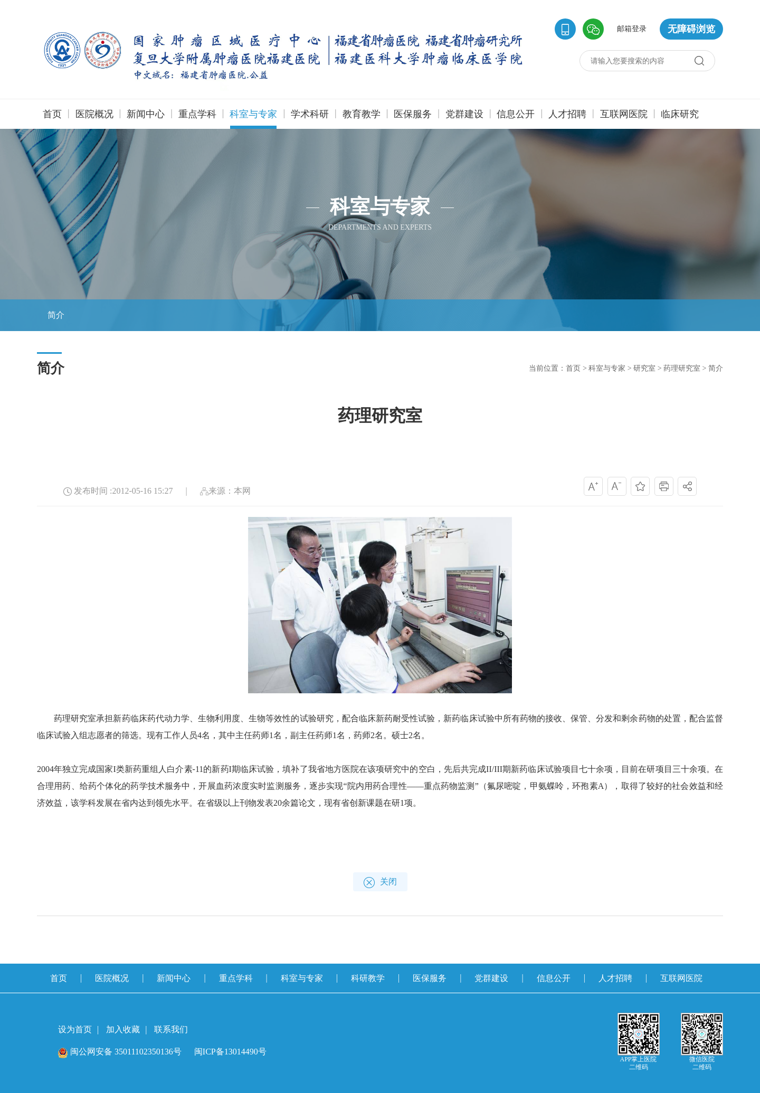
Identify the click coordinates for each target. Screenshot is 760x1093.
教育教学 (362, 114)
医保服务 (413, 114)
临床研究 (680, 114)
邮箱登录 (632, 29)
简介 (715, 368)
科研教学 (368, 978)
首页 (52, 114)
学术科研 (310, 114)
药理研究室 (681, 368)
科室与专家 (253, 119)
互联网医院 (624, 114)
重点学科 (197, 114)
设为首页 (75, 1029)
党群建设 (464, 114)
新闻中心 (146, 114)
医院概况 (94, 114)
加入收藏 (123, 1029)
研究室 (644, 368)
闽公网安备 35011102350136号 (120, 1051)
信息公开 (516, 114)
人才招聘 (567, 114)
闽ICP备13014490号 (230, 1051)
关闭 (380, 882)
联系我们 (171, 1029)
